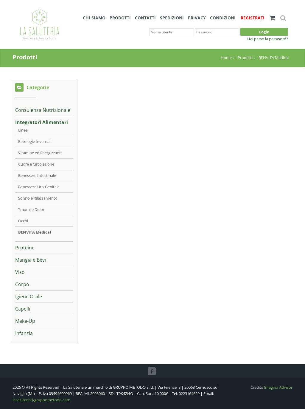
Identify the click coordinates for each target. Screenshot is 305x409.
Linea (23, 130)
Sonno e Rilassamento (37, 198)
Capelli (22, 308)
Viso (20, 272)
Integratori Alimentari (41, 122)
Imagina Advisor (278, 387)
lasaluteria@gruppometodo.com (41, 399)
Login (264, 32)
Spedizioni (172, 18)
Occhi (23, 220)
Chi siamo (94, 18)
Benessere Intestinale (37, 175)
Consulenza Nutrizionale (42, 110)
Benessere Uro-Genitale (39, 186)
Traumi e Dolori (31, 209)
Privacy (197, 18)
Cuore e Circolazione (36, 164)
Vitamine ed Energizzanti (40, 152)
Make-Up (25, 321)
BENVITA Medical (274, 57)
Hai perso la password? (267, 38)
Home (226, 57)
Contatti (145, 18)
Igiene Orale (28, 296)
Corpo (22, 284)
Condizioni (223, 18)
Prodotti (120, 18)
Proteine (25, 247)
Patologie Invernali (34, 141)
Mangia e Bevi (30, 260)
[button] (272, 17)
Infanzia (24, 333)
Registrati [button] (252, 18)
